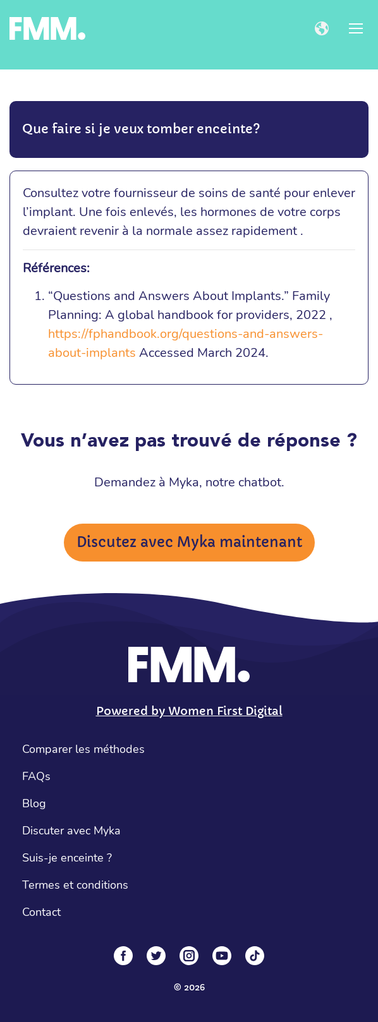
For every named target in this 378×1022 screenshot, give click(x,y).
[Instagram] (189, 955)
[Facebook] (123, 955)
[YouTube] (221, 955)
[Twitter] (156, 955)
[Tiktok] (254, 955)
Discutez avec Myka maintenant (189, 542)
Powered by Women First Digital (189, 711)
